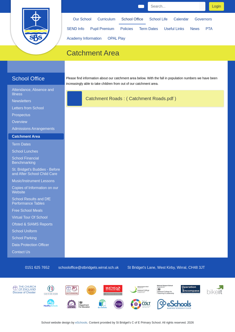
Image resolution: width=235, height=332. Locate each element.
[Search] (173, 6)
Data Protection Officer (30, 245)
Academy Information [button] (84, 38)
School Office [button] (132, 19)
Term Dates (21, 144)
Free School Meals (27, 210)
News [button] (194, 29)
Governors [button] (203, 19)
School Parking (24, 238)
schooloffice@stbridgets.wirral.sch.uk (88, 267)
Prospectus (21, 115)
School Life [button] (158, 19)
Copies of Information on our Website (35, 190)
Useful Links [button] (174, 29)
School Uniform (24, 231)
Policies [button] (126, 29)
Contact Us (21, 252)
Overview (19, 122)
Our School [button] (82, 19)
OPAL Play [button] (116, 38)
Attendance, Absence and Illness (33, 92)
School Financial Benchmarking (25, 160)
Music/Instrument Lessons (33, 181)
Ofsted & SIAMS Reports (32, 224)
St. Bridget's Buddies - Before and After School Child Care (36, 171)
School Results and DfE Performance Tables (31, 201)
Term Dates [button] (148, 29)
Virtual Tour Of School (30, 217)
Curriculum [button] (106, 19)
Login (216, 6)
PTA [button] (209, 29)
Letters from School (28, 108)
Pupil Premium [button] (102, 29)
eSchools (81, 322)
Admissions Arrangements (33, 129)
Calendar (181, 19)
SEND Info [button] (75, 29)
